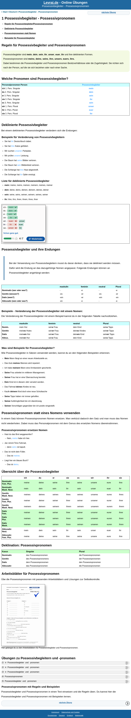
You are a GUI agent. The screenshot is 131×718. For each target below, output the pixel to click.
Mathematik (79, 715)
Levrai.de (51, 2)
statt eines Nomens (48, 413)
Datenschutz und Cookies (70, 712)
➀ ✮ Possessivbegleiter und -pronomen (20, 662)
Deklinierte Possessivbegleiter (24, 125)
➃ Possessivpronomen (12, 676)
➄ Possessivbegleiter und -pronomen (19, 681)
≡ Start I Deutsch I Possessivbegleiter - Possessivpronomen (29, 12)
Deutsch (62, 715)
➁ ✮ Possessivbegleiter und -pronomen (20, 667)
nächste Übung (109, 12)
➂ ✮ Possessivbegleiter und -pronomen (20, 672)
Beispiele (19, 347)
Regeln (7, 45)
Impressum (55, 712)
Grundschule (52, 715)
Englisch (70, 715)
